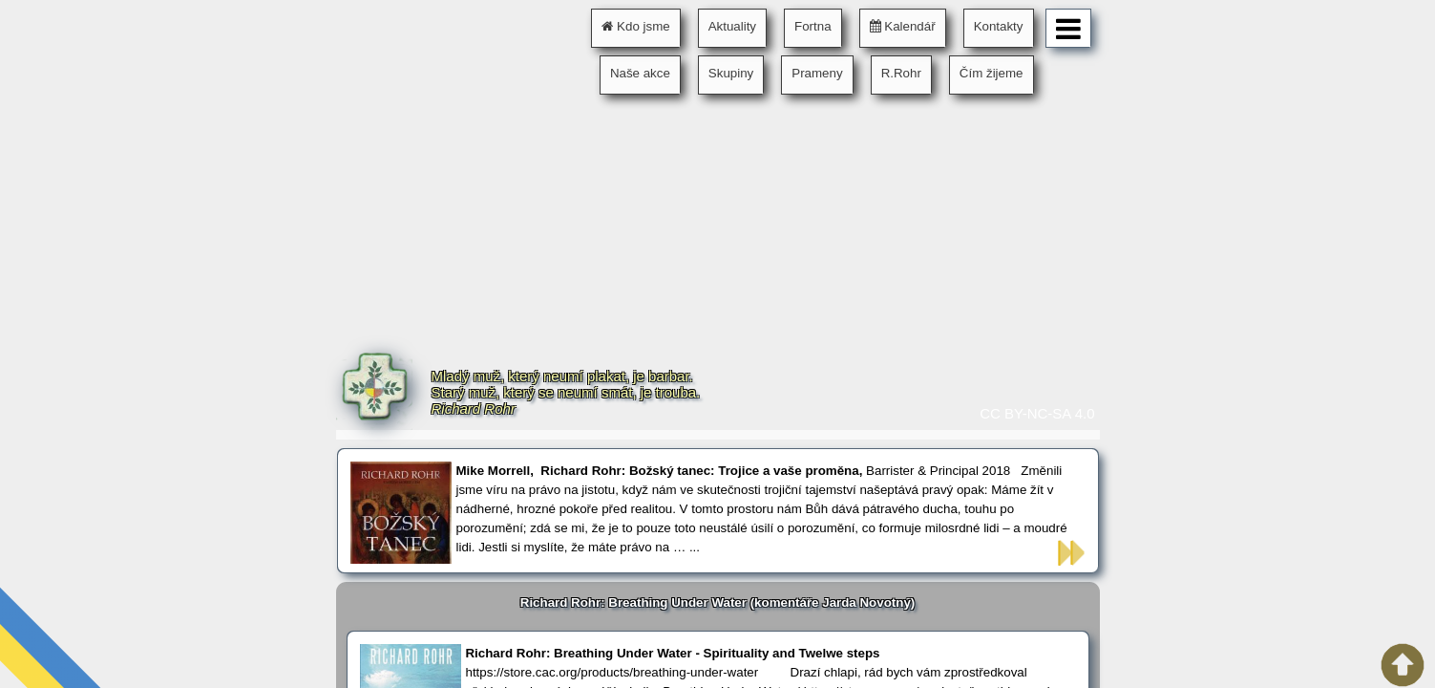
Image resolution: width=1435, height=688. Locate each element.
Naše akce (640, 73)
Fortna (813, 26)
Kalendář (903, 26)
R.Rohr (901, 73)
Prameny (816, 73)
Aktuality (732, 26)
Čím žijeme (991, 73)
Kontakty (998, 26)
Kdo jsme (635, 26)
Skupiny (730, 73)
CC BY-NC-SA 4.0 (1037, 413)
